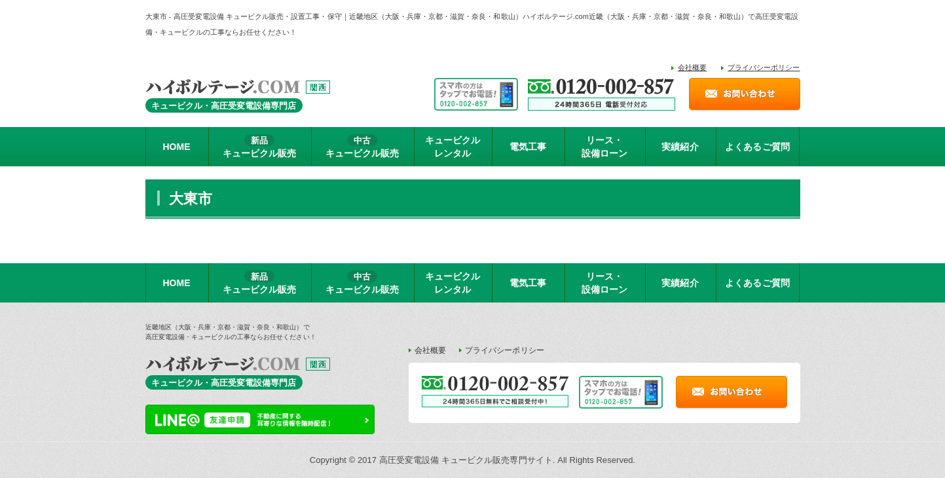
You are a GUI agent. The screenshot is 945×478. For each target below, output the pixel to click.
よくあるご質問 (757, 146)
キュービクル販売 (259, 146)
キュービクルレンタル (452, 146)
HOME (176, 146)
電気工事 (528, 146)
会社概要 (692, 67)
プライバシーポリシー (764, 67)
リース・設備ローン (604, 146)
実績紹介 (679, 146)
